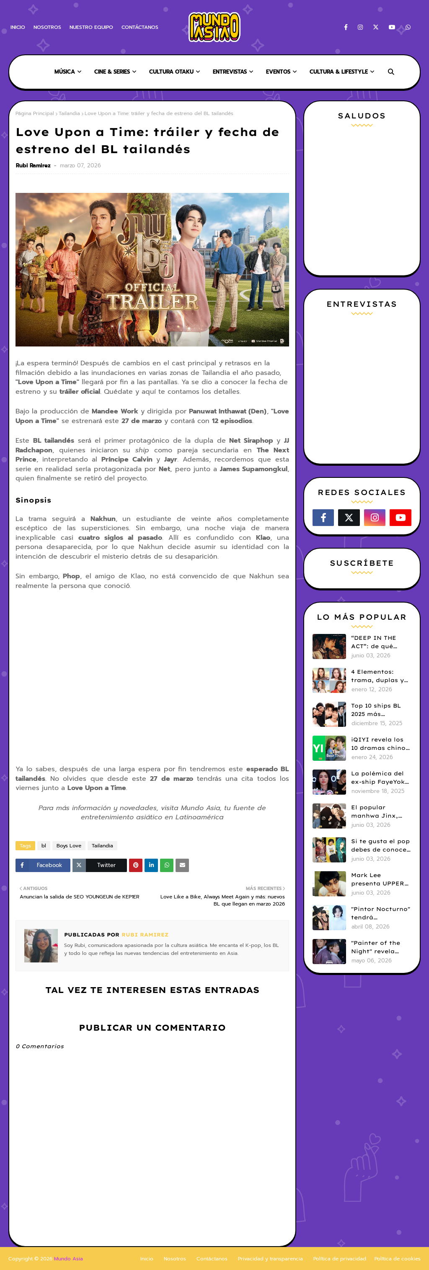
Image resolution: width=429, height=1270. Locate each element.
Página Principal (35, 113)
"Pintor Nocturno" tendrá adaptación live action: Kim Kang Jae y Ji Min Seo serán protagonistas (380, 913)
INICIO (17, 27)
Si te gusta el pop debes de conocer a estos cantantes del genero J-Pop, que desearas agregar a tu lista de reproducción (381, 846)
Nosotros (175, 1258)
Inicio (146, 1258)
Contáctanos (211, 1258)
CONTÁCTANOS (139, 27)
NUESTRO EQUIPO (91, 27)
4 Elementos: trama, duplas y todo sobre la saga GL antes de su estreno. (379, 676)
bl (43, 845)
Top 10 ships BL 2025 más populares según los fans (378, 710)
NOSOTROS (47, 27)
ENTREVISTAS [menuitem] (230, 72)
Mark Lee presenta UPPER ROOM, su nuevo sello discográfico (381, 880)
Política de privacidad (339, 1258)
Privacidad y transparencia (270, 1258)
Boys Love (69, 845)
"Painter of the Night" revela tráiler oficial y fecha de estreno (379, 947)
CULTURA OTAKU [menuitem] (171, 72)
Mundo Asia (68, 1258)
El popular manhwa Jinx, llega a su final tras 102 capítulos (380, 812)
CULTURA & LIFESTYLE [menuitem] (339, 72)
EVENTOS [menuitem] (278, 72)
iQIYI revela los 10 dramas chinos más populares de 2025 (380, 744)
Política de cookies (398, 1258)
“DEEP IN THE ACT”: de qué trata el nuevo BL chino (379, 642)
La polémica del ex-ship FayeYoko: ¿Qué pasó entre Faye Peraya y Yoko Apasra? (381, 778)
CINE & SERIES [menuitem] (112, 72)
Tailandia (69, 113)
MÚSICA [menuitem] (64, 72)
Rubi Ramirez (34, 165)
